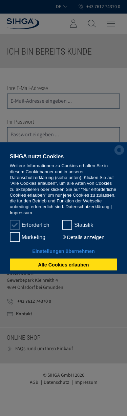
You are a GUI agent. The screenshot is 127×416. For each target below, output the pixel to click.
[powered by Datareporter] (119, 154)
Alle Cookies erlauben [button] (63, 264)
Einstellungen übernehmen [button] (63, 251)
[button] (83, 237)
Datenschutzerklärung (87, 206)
